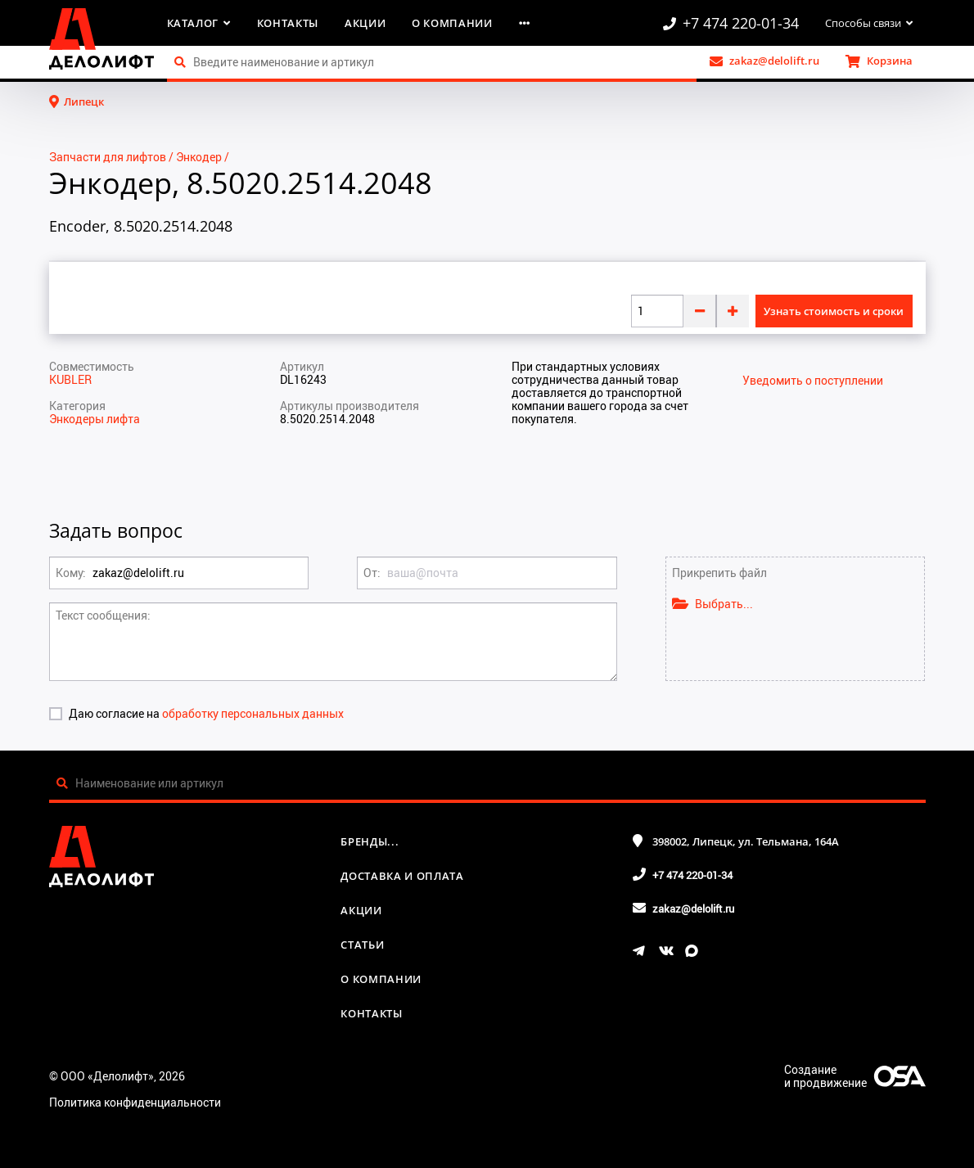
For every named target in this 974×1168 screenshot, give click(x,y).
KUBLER (70, 379)
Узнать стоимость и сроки (834, 311)
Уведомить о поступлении (812, 380)
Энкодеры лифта (94, 418)
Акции (365, 23)
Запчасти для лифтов (107, 157)
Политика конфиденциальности (135, 1102)
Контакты (287, 23)
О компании (452, 23)
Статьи (362, 944)
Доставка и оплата (401, 875)
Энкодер (199, 157)
